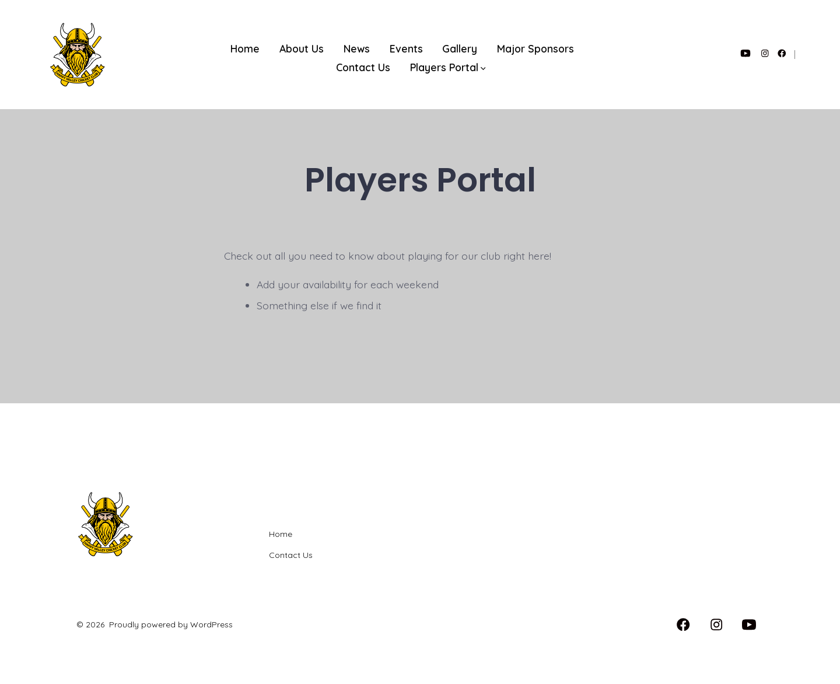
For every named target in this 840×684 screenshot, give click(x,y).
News (357, 48)
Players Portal (448, 67)
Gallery (459, 48)
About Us (301, 48)
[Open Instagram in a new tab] (765, 53)
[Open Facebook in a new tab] (782, 53)
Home (245, 48)
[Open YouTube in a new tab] (745, 53)
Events (406, 48)
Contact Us (363, 67)
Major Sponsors (535, 48)
